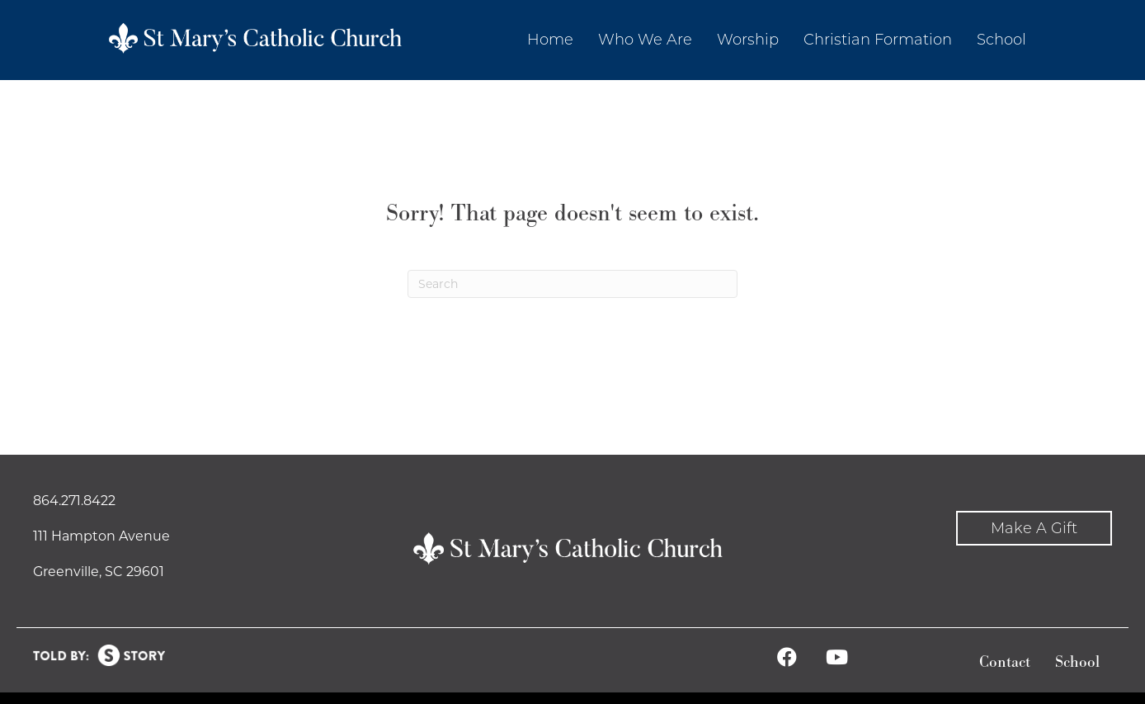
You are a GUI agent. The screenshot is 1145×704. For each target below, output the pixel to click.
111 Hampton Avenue (101, 536)
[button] (1034, 528)
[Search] (572, 284)
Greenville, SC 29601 (98, 571)
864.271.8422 (74, 500)
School (1077, 662)
